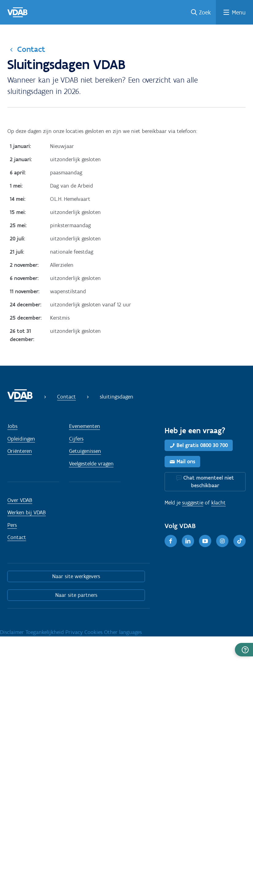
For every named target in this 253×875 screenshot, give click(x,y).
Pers (12, 525)
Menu (239, 12)
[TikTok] (239, 541)
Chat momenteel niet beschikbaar (208, 481)
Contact (31, 49)
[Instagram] (222, 541)
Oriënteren (19, 451)
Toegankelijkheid (45, 632)
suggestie (192, 502)
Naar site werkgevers (76, 576)
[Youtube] (205, 541)
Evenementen (84, 426)
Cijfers (76, 438)
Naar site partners (76, 595)
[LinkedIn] (188, 541)
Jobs (12, 426)
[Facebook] (171, 541)
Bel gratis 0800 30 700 (202, 445)
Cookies (94, 632)
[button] (244, 649)
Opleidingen (21, 438)
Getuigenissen (85, 451)
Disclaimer (12, 632)
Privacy (74, 632)
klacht (218, 502)
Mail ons (186, 461)
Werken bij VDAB (26, 512)
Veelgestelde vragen (91, 463)
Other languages (123, 632)
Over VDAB (19, 500)
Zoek (205, 12)
